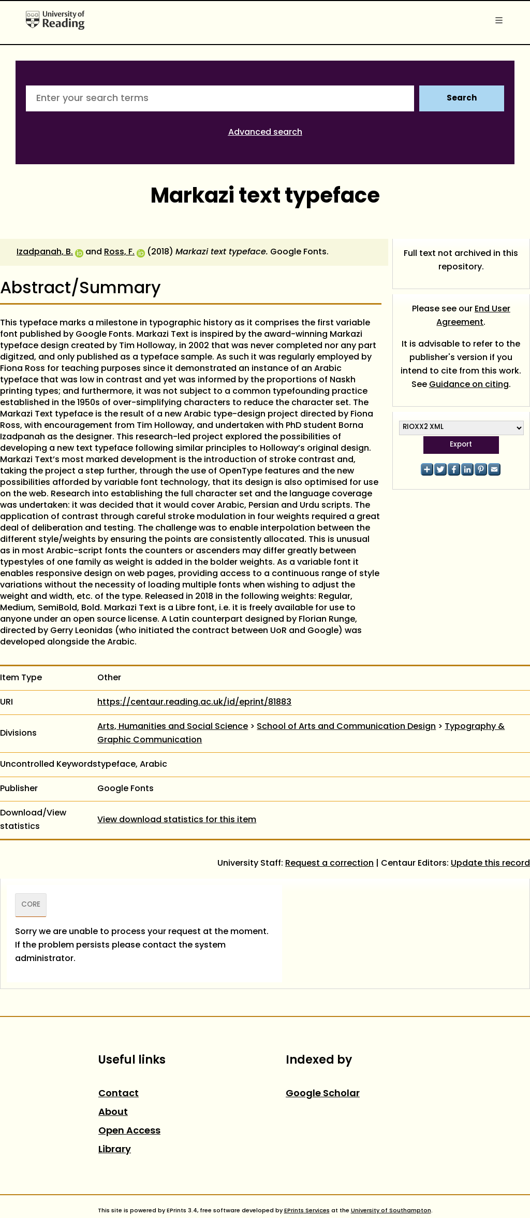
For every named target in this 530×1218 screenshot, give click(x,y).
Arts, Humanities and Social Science (172, 727)
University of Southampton (391, 1210)
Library (114, 1150)
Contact (118, 1094)
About (113, 1113)
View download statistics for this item (176, 820)
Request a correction (329, 863)
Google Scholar (323, 1094)
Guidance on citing (469, 385)
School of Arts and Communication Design (346, 727)
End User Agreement (473, 316)
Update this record (490, 863)
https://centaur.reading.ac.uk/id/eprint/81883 (194, 702)
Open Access (129, 1131)
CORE (30, 905)
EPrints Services (307, 1210)
